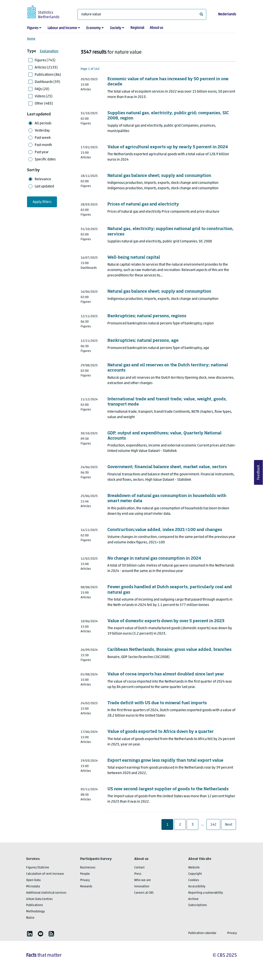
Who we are (142, 880)
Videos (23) (43, 96)
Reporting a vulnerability (205, 892)
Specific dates (45, 159)
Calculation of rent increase (45, 873)
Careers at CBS (144, 892)
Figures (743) (45, 60)
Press (137, 873)
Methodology (35, 911)
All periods (43, 123)
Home (31, 38)
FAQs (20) (42, 89)
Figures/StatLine (37, 867)
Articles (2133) (46, 67)
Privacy (85, 880)
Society (115, 28)
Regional (137, 28)
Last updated (44, 186)
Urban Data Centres (39, 899)
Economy (93, 28)
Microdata (33, 886)
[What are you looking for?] (141, 14)
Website (194, 867)
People (85, 873)
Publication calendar (202, 933)
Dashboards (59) (47, 82)
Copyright (195, 873)
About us (156, 28)
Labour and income (62, 28)
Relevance (43, 179)
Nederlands (227, 14)
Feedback (258, 472)
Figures (32, 28)
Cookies (193, 880)
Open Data (33, 880)
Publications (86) (48, 75)
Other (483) (44, 103)
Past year (42, 152)
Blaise (30, 917)
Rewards (86, 886)
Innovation (141, 886)
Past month (43, 145)
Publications (34, 905)
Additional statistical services (46, 892)
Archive (193, 899)
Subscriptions (197, 905)
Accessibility (196, 886)
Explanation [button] (49, 51)
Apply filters (42, 202)
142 (214, 825)
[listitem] (29, 933)
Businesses (87, 867)
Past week (43, 138)
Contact (139, 867)
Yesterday (42, 130)
